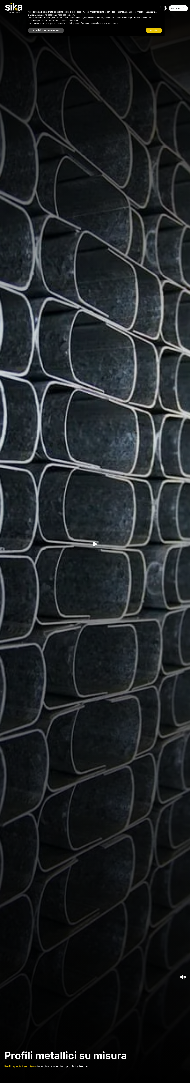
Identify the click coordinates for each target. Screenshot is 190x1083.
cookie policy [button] (68, 15)
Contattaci (178, 8)
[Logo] (13, 8)
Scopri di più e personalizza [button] (46, 30)
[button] (160, 7)
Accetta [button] (154, 30)
